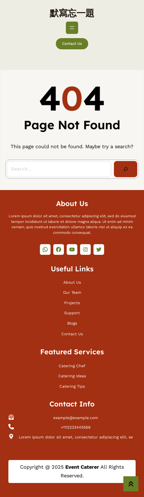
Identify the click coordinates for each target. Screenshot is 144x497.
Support (72, 312)
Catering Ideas (72, 375)
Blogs (72, 322)
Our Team (72, 292)
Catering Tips (72, 385)
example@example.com (75, 417)
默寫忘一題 (72, 13)
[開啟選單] (72, 28)
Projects (72, 302)
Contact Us (72, 43)
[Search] (124, 168)
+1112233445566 (76, 426)
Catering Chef (72, 365)
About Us (72, 281)
